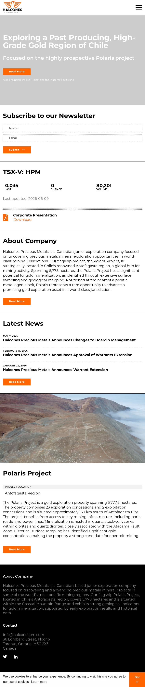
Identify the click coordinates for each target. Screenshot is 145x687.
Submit (17, 149)
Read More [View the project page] (16, 71)
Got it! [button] (137, 679)
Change (56, 189)
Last (8, 189)
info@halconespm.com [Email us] (23, 635)
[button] (139, 7)
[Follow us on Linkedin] (16, 657)
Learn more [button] (39, 681)
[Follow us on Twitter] (5, 657)
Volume (102, 189)
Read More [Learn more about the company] (16, 301)
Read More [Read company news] (16, 382)
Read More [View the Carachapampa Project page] (16, 549)
